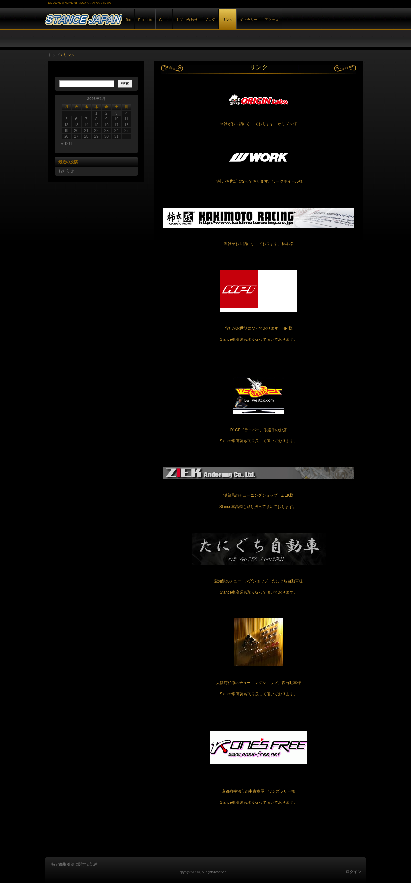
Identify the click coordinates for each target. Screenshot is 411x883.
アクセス (272, 19)
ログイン (353, 872)
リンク (227, 19)
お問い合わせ (186, 19)
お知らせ (66, 171)
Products (145, 19)
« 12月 (66, 143)
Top (128, 19)
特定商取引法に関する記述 (74, 864)
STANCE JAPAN (119, 18)
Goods (164, 19)
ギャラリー (249, 19)
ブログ (210, 19)
